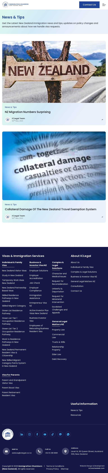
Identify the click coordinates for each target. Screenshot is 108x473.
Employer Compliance (35, 289)
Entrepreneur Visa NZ (38, 304)
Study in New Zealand (12, 275)
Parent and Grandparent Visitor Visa (14, 381)
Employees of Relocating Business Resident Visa (39, 328)
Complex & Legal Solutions (58, 265)
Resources (76, 415)
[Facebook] (37, 434)
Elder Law (56, 354)
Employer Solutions (38, 270)
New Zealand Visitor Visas (14, 270)
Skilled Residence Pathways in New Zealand (10, 298)
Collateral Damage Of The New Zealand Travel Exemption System (50, 209)
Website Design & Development (92, 467)
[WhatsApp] (68, 434)
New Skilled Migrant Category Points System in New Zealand (14, 363)
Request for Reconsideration (60, 282)
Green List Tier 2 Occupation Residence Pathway (13, 331)
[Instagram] (29, 434)
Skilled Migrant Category (14, 305)
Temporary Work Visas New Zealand (13, 281)
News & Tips (11, 107)
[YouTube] (45, 434)
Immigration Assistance (35, 297)
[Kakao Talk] (60, 434)
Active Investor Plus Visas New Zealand (38, 312)
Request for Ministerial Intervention (58, 299)
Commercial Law (58, 336)
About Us (75, 262)
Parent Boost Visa (10, 387)
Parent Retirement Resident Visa (11, 394)
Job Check (34, 283)
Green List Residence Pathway (12, 312)
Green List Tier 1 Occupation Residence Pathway (13, 321)
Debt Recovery (59, 359)
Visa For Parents (11, 374)
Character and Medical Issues (59, 275)
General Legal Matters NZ (59, 323)
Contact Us (89, 4)
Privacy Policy (52, 469)
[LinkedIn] (22, 434)
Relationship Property (58, 348)
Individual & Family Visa (12, 264)
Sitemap (65, 469)
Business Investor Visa (37, 319)
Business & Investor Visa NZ (38, 264)
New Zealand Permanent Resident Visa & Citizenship (14, 352)
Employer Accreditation (36, 277)
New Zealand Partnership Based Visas (14, 289)
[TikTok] (52, 434)
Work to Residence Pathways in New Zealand (11, 342)
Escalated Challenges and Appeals (59, 309)
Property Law (58, 329)
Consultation (77, 286)
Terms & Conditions (55, 466)
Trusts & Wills (58, 342)
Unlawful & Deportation (58, 290)
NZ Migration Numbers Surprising (28, 112)
